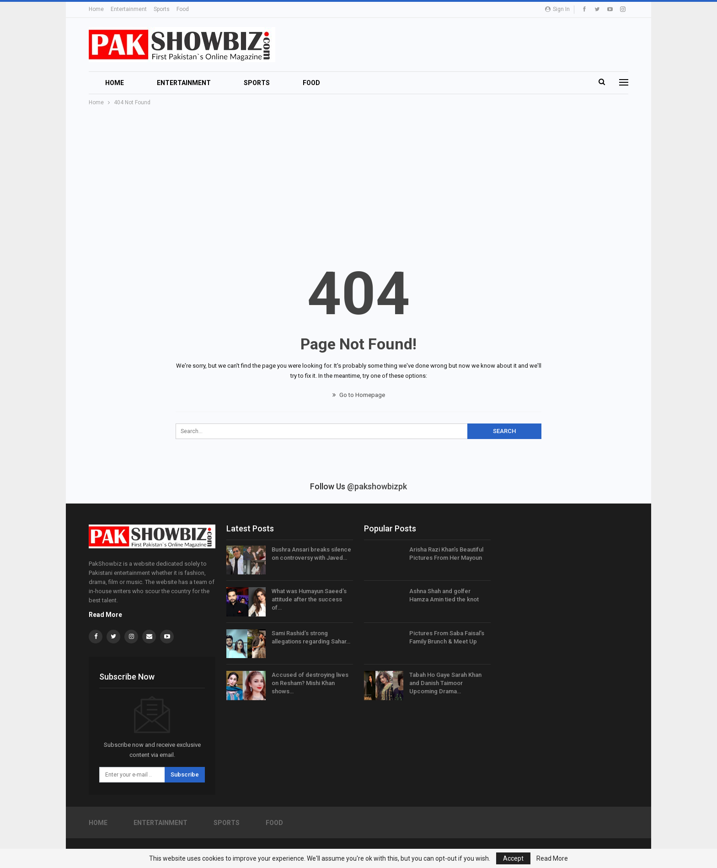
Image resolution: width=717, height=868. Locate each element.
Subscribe (185, 774)
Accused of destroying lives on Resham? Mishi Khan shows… (310, 683)
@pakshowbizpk (377, 486)
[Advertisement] (358, 176)
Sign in (557, 9)
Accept (513, 858)
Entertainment (129, 9)
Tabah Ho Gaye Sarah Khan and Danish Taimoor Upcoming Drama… (445, 683)
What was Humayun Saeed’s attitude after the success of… (309, 599)
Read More (105, 614)
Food (183, 9)
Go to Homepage (358, 394)
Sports (162, 9)
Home (96, 9)
